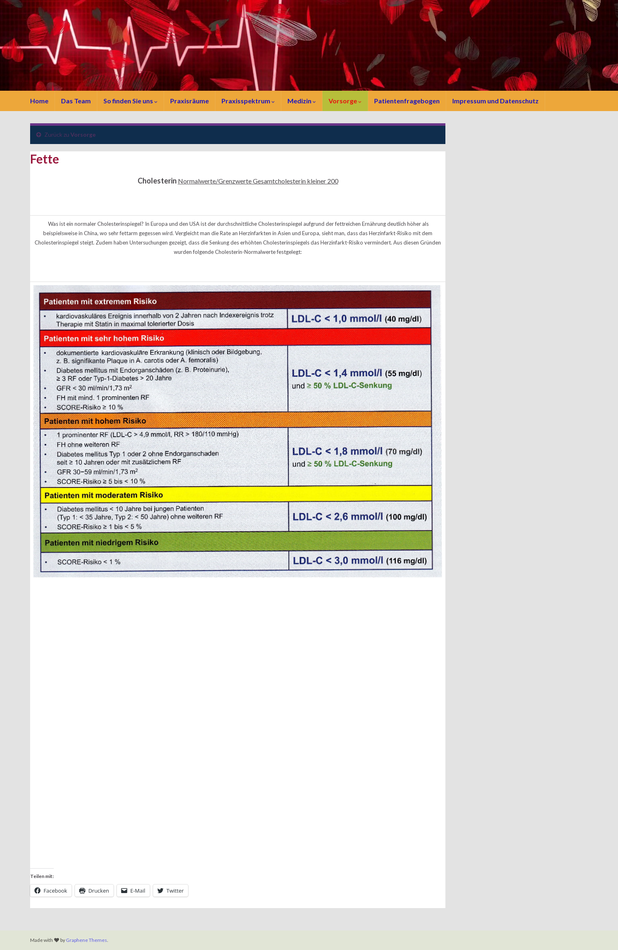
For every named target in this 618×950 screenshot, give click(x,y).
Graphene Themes (86, 940)
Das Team (76, 101)
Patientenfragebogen (407, 101)
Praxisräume (189, 101)
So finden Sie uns (130, 101)
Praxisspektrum (248, 101)
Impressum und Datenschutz (495, 101)
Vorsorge (345, 101)
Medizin (301, 101)
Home (39, 101)
